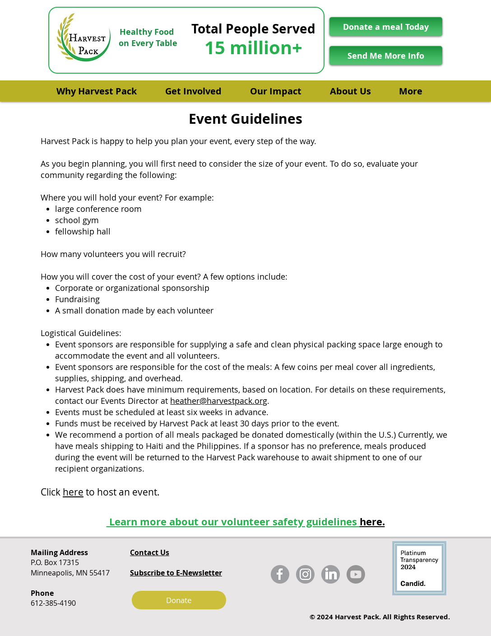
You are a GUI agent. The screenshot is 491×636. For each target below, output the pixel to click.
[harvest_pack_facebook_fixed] (280, 574)
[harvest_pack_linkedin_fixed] (330, 574)
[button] (102, 87)
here (73, 492)
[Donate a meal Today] (385, 26)
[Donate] (179, 600)
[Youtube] (356, 574)
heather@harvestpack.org (218, 400)
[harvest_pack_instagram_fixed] (305, 574)
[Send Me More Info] (385, 55)
